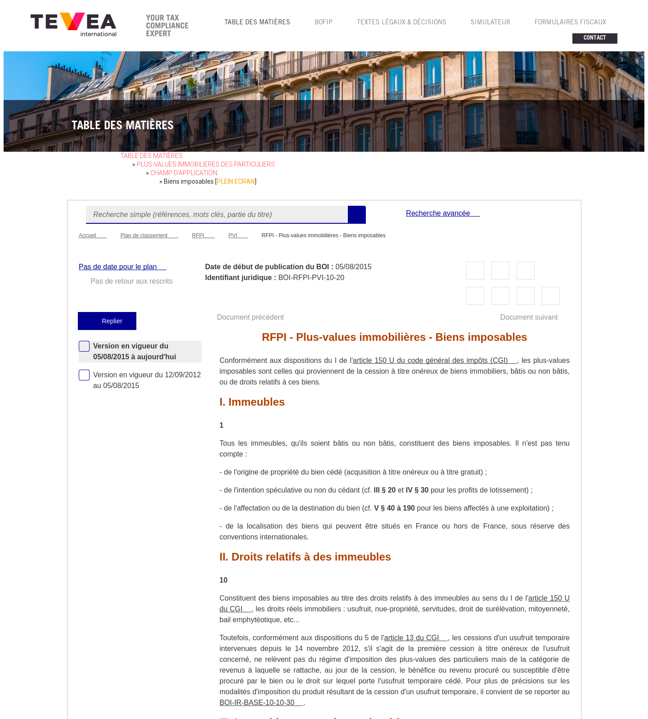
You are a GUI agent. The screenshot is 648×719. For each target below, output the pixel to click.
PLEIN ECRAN (236, 181)
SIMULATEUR (490, 23)
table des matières (151, 155)
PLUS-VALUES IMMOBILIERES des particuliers (206, 164)
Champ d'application (183, 172)
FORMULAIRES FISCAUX (570, 23)
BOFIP (324, 23)
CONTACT (595, 38)
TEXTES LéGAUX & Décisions (401, 23)
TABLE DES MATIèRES (257, 23)
